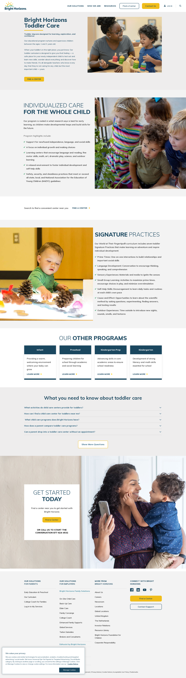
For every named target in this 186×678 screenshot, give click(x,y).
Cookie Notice (107, 672)
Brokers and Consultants (70, 637)
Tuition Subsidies (67, 632)
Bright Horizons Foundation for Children (108, 636)
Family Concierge (67, 613)
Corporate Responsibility (105, 642)
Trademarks (134, 672)
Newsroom (99, 602)
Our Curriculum (30, 597)
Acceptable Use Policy (121, 672)
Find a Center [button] (34, 79)
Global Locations (102, 611)
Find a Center (129, 6)
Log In (167, 6)
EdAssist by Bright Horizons (73, 644)
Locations (99, 606)
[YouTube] (144, 590)
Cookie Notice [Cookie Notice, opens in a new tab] (72, 664)
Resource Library (102, 630)
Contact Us (150, 6)
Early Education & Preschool (36, 592)
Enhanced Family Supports (71, 622)
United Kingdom (101, 616)
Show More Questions (93, 444)
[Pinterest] (151, 590)
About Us (99, 592)
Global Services (66, 627)
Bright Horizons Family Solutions (75, 591)
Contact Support (146, 607)
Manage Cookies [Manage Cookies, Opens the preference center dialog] (69, 670)
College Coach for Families (35, 602)
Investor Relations (102, 625)
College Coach (66, 618)
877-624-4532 (60, 532)
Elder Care (64, 608)
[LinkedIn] (138, 590)
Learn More (33, 374)
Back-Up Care (66, 603)
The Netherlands (102, 621)
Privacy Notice (96, 672)
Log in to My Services (33, 606)
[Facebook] (131, 590)
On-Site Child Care (67, 599)
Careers (98, 597)
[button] (75, 6)
